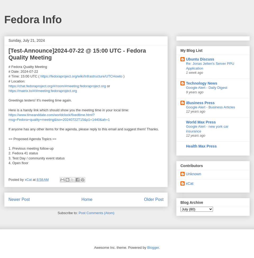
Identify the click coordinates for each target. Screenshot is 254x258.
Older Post (154, 199)
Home (87, 199)
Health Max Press (201, 146)
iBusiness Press (200, 103)
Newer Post (19, 199)
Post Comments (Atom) (96, 213)
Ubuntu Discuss (200, 59)
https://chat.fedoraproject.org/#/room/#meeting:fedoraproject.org (57, 86)
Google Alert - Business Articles (210, 107)
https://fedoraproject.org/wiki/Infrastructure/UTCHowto (81, 76)
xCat (189, 183)
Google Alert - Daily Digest (206, 88)
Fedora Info (33, 19)
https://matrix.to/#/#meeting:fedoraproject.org (42, 91)
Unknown (193, 174)
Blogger (153, 248)
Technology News (201, 83)
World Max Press (201, 122)
